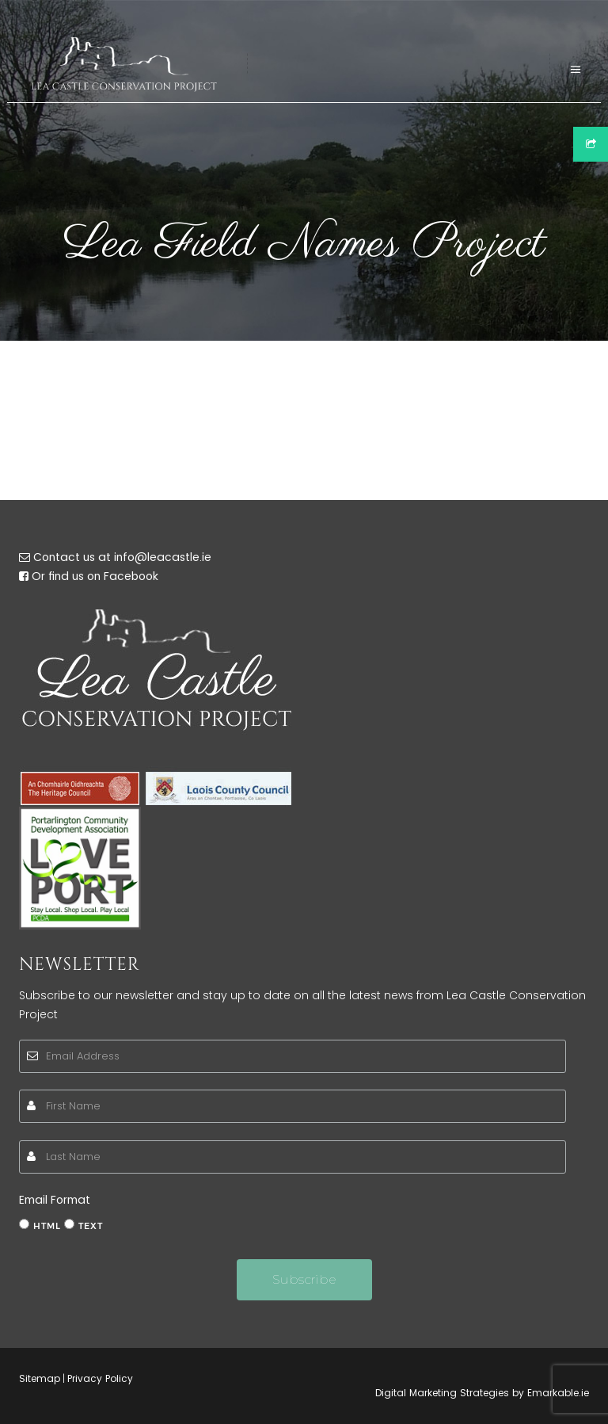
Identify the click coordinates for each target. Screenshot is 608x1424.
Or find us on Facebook (95, 576)
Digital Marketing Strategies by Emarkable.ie (482, 1392)
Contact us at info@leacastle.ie (122, 557)
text (90, 1225)
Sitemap (39, 1378)
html (47, 1225)
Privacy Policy (100, 1378)
